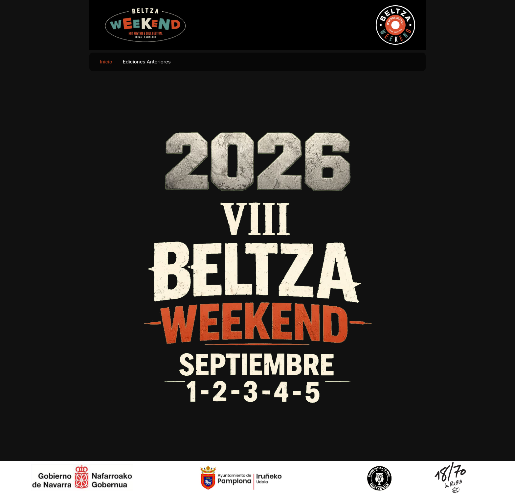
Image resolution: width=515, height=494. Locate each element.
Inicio (106, 62)
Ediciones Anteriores (147, 62)
